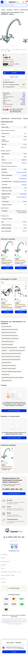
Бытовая (24, 175)
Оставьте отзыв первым (14, 410)
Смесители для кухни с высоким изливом (11, 359)
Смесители (4, 350)
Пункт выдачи (8, 86)
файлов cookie (21, 648)
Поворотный (23, 194)
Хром (24, 102)
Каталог (3, 558)
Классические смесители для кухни (9, 335)
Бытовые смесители (6, 326)
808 (24, 95)
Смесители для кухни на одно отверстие (11, 356)
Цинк (25, 169)
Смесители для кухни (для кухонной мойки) (11, 353)
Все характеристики (7, 106)
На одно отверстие (21, 197)
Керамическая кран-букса (19, 181)
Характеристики (5, 118)
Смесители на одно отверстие (9, 365)
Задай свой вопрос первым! (14, 437)
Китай (23, 96)
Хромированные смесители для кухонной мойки (12, 377)
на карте (17, 588)
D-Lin (24, 94)
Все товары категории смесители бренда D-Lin (15, 111)
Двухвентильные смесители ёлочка (10, 329)
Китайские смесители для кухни (9, 332)
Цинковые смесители (6, 380)
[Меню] (2, 2)
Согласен (14, 651)
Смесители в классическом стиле (16, 350)
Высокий (24, 184)
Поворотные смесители (7, 344)
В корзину (10, 73)
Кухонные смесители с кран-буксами (10, 338)
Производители (5, 561)
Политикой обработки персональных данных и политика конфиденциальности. (13, 621)
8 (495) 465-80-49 (12, 489)
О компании (4, 554)
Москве (11, 84)
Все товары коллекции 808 (16, 109)
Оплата (3, 568)
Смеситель (22, 99)
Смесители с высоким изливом (9, 368)
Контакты (3, 582)
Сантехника (22, 347)
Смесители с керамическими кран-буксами (11, 371)
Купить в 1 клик (14, 77)
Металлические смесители (8, 341)
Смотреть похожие (16, 118)
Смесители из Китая (6, 362)
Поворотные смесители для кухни (9, 347)
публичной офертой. (17, 623)
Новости (3, 579)
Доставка (3, 565)
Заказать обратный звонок (14, 493)
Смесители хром (5, 374)
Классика (23, 104)
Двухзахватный (22, 178)
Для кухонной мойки (21, 172)
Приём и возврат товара (7, 575)
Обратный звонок (14, 540)
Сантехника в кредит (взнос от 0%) (10, 572)
